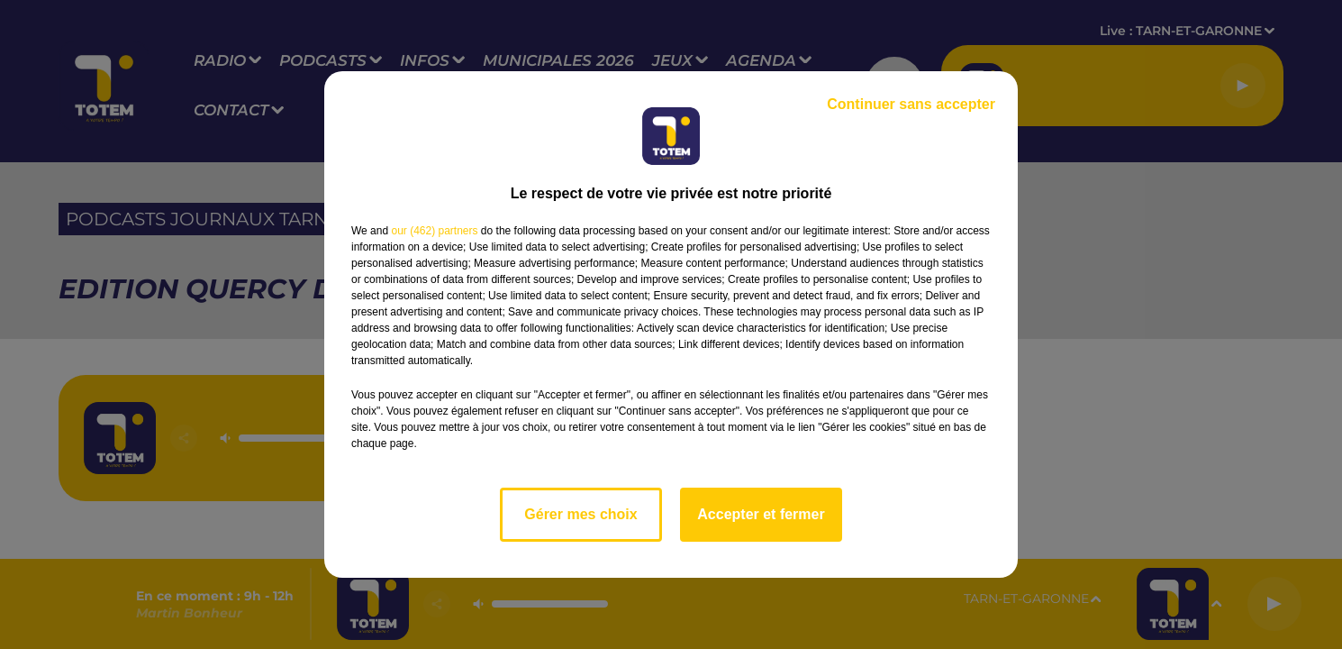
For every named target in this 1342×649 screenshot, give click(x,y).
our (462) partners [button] (434, 230)
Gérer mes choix (580, 514)
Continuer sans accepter (911, 104)
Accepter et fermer (760, 514)
